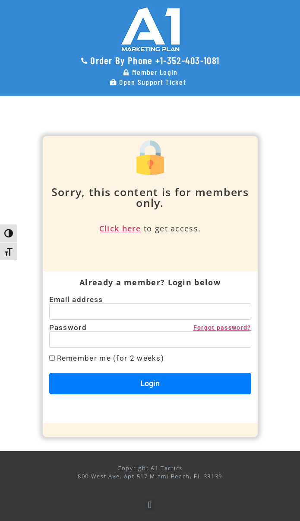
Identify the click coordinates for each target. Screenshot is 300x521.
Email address (76, 299)
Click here (120, 228)
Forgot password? (222, 327)
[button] (149, 505)
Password (150, 327)
